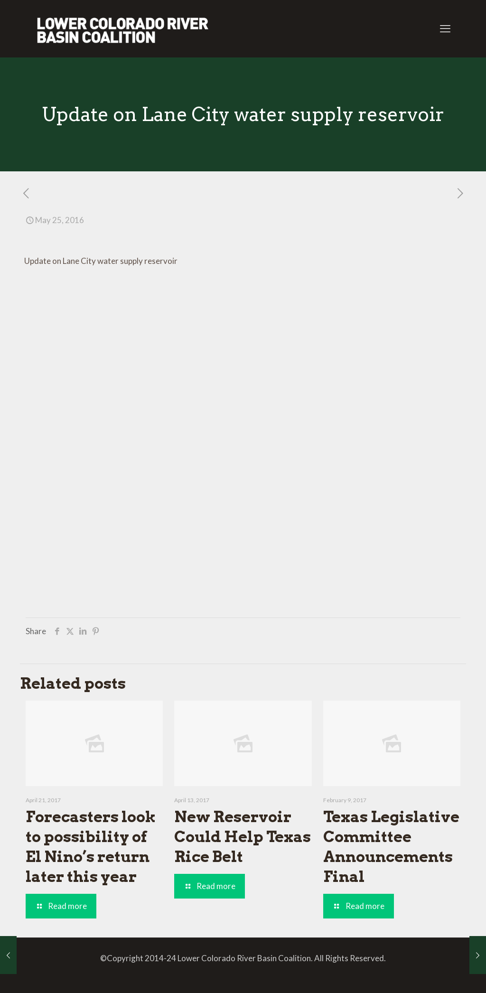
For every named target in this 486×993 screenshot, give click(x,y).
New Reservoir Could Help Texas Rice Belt (242, 836)
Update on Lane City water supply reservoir (101, 261)
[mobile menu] (445, 28)
